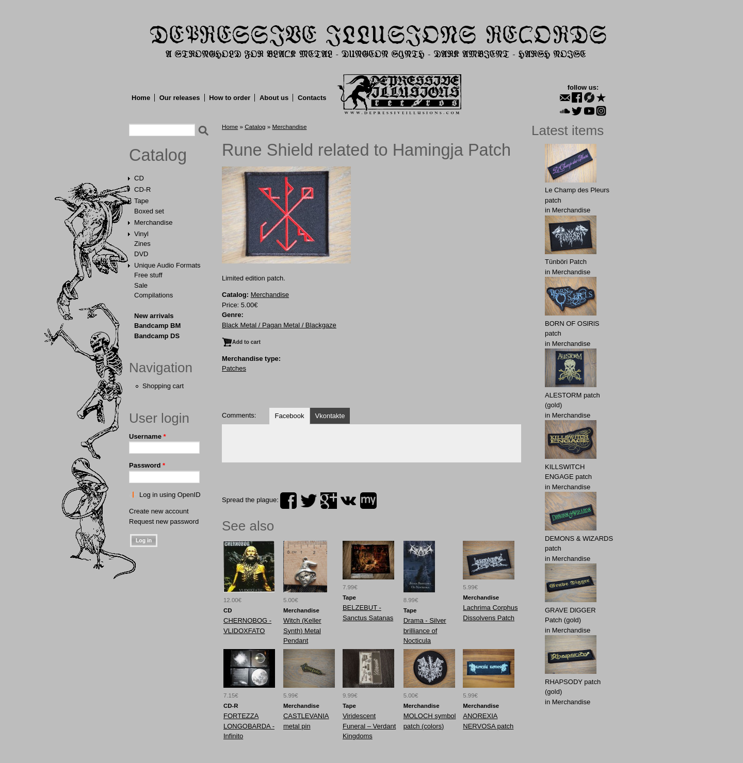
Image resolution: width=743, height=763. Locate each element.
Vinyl (141, 234)
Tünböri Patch (566, 262)
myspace (368, 500)
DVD (141, 254)
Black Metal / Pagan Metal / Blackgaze (279, 325)
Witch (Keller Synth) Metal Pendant (302, 630)
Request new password (164, 521)
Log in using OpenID (170, 495)
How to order (229, 98)
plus (328, 500)
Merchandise (153, 222)
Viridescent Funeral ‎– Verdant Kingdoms (369, 726)
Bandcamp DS (157, 336)
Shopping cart (163, 386)
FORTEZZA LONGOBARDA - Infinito (248, 726)
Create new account (159, 511)
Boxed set (149, 211)
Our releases (179, 98)
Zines (142, 243)
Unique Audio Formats (167, 265)
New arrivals (154, 316)
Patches (234, 368)
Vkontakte (330, 416)
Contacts (312, 98)
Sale (141, 285)
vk (348, 500)
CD (139, 178)
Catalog (158, 155)
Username (147, 436)
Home (141, 98)
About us (274, 98)
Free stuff (148, 275)
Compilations (153, 295)
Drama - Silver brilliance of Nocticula (424, 630)
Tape (141, 201)
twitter (308, 500)
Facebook (289, 416)
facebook (288, 500)
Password (147, 465)
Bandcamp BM (157, 325)
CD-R (142, 189)
